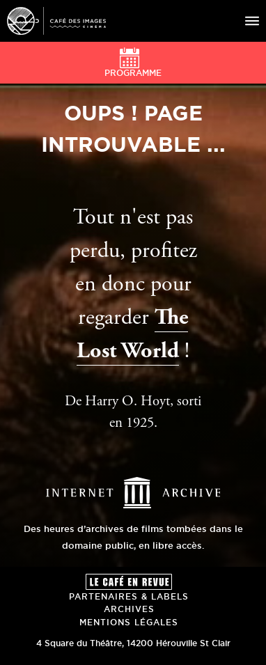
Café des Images (56, 21)
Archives (129, 608)
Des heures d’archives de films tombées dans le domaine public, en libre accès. (133, 528)
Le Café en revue (129, 582)
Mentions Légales (128, 622)
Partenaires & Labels (129, 596)
